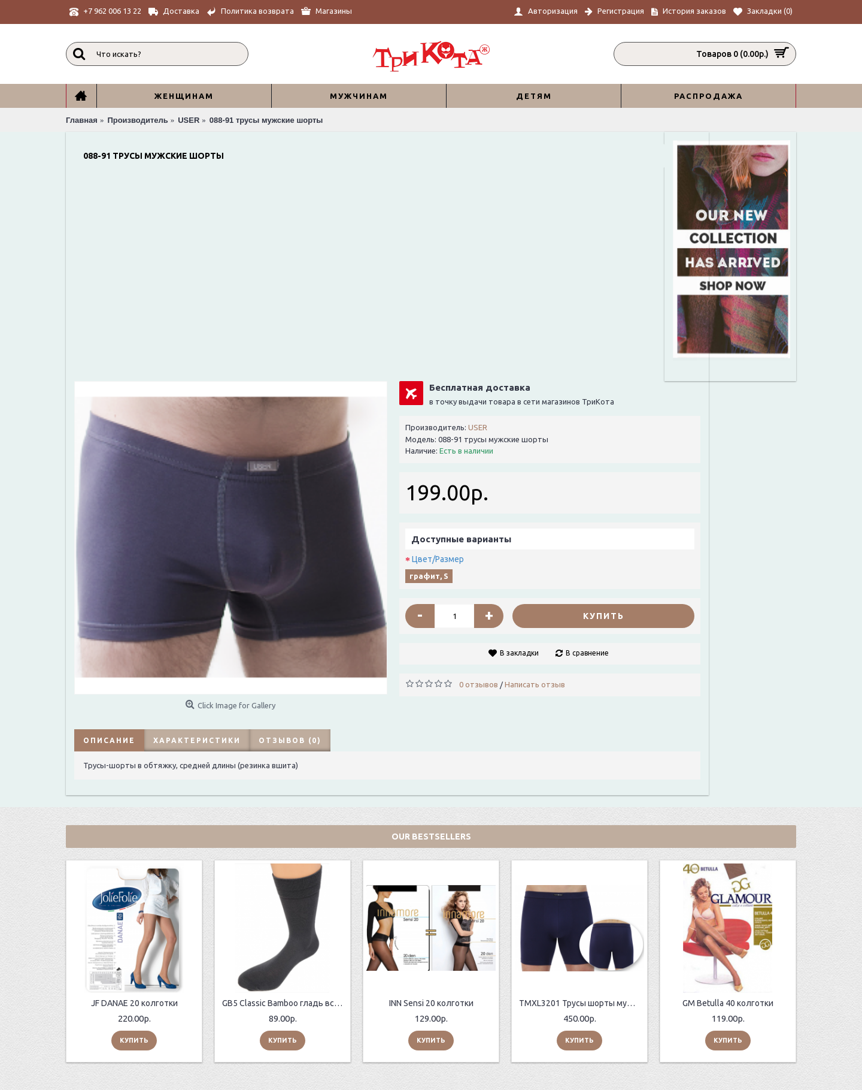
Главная (522, 1020)
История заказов (398, 999)
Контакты (241, 1003)
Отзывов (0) (287, 527)
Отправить (755, 1030)
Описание (107, 527)
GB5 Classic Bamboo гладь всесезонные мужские (284, 792)
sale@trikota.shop (546, 1007)
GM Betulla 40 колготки (727, 792)
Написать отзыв (510, 483)
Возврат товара (396, 987)
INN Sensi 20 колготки (431, 792)
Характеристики (194, 527)
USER (453, 226)
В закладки (483, 451)
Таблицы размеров (258, 1017)
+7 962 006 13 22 (543, 976)
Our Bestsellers (431, 625)
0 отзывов (454, 483)
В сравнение (551, 451)
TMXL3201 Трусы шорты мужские (581, 792)
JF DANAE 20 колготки (134, 792)
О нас (232, 976)
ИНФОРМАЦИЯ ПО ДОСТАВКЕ (278, 990)
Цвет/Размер (413, 358)
